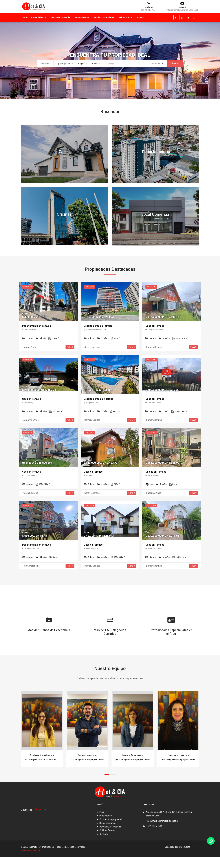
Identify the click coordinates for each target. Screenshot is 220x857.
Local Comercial (155, 214)
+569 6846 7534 (154, 826)
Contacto (140, 17)
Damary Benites (178, 755)
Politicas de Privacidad (31, 850)
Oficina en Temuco (155, 471)
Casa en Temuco (154, 325)
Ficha (70, 347)
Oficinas (64, 214)
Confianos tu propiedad (60, 17)
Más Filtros (157, 63)
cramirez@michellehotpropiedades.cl (87, 759)
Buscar (175, 63)
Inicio (25, 17)
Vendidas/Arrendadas (104, 17)
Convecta (185, 847)
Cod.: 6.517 (27, 506)
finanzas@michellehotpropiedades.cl (41, 759)
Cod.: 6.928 (89, 506)
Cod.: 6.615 (27, 287)
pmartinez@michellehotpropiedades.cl (133, 759)
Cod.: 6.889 (27, 360)
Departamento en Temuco (36, 325)
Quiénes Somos (125, 17)
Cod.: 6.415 (27, 433)
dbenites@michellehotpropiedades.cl (178, 759)
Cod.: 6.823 (151, 360)
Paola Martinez (132, 755)
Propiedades (37, 17)
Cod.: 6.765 (151, 433)
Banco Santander (82, 17)
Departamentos (156, 152)
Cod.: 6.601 (151, 287)
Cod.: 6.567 (89, 287)
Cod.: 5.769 (151, 506)
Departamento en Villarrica (99, 398)
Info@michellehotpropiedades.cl (162, 821)
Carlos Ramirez (87, 755)
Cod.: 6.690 (89, 433)
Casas (64, 151)
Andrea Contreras (41, 755)
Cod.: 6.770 (89, 360)
